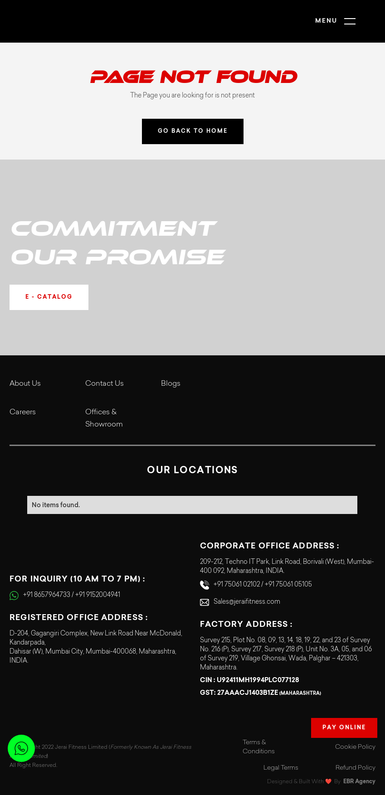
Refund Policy (355, 768)
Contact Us (104, 384)
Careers (23, 412)
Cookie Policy (355, 747)
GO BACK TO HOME (193, 131)
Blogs (170, 384)
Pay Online (344, 728)
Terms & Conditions (259, 747)
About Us (25, 384)
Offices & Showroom (104, 418)
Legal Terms (280, 768)
